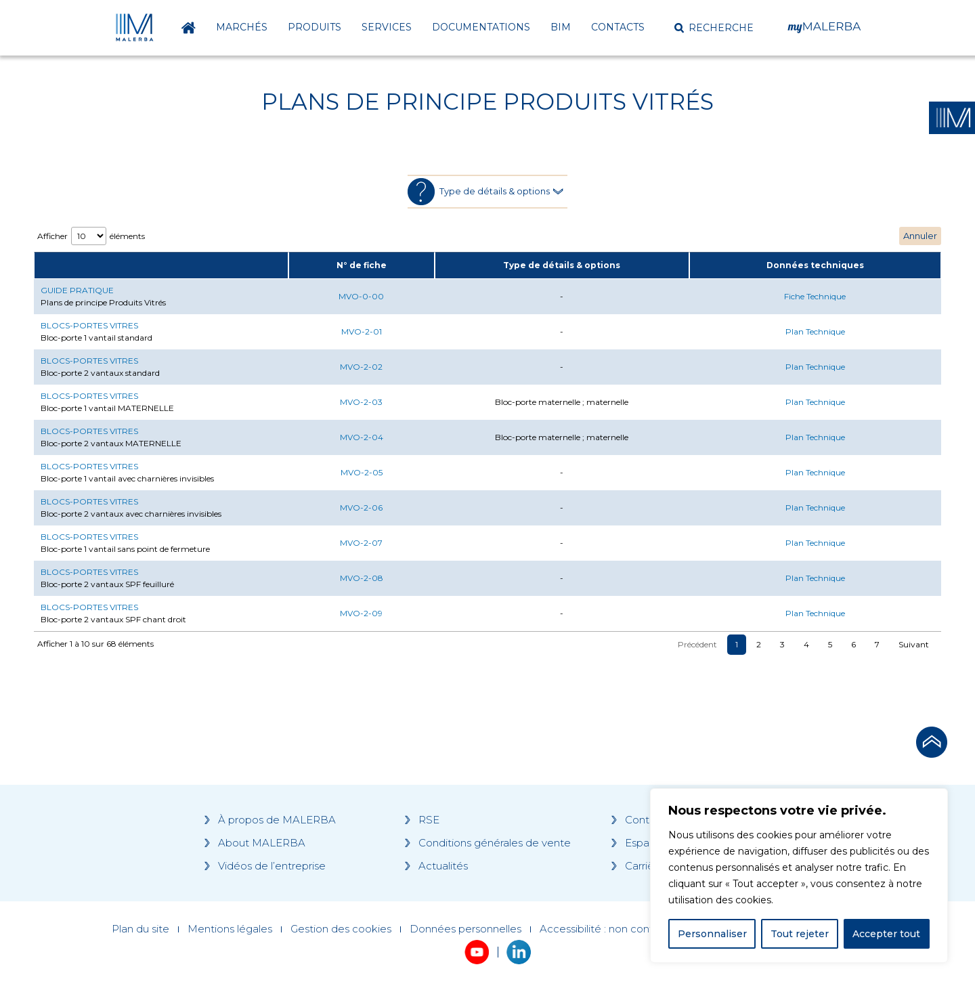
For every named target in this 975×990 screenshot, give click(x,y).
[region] (799, 875)
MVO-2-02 (361, 367)
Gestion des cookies (340, 929)
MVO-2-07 (361, 543)
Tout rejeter (800, 934)
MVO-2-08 (361, 578)
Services (387, 27)
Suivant (913, 644)
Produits (314, 27)
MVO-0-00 (361, 296)
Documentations (481, 27)
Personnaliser (712, 934)
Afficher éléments (91, 236)
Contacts (618, 27)
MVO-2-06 (361, 507)
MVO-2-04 (361, 437)
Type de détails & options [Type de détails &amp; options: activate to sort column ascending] (561, 265)
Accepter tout (886, 934)
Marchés (241, 27)
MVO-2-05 (362, 472)
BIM (560, 27)
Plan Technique (815, 331)
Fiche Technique (815, 296)
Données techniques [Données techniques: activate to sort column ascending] (815, 265)
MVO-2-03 (361, 402)
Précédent (697, 644)
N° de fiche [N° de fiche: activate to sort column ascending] (362, 265)
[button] (714, 28)
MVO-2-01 (361, 331)
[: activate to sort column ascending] (161, 265)
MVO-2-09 (361, 613)
